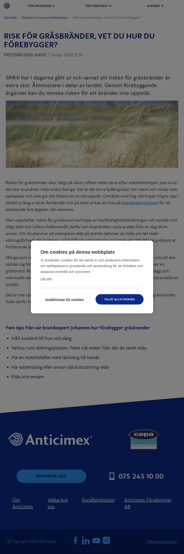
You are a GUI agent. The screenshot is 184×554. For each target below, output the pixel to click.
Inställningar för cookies (64, 299)
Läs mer (46, 279)
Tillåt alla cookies (119, 299)
